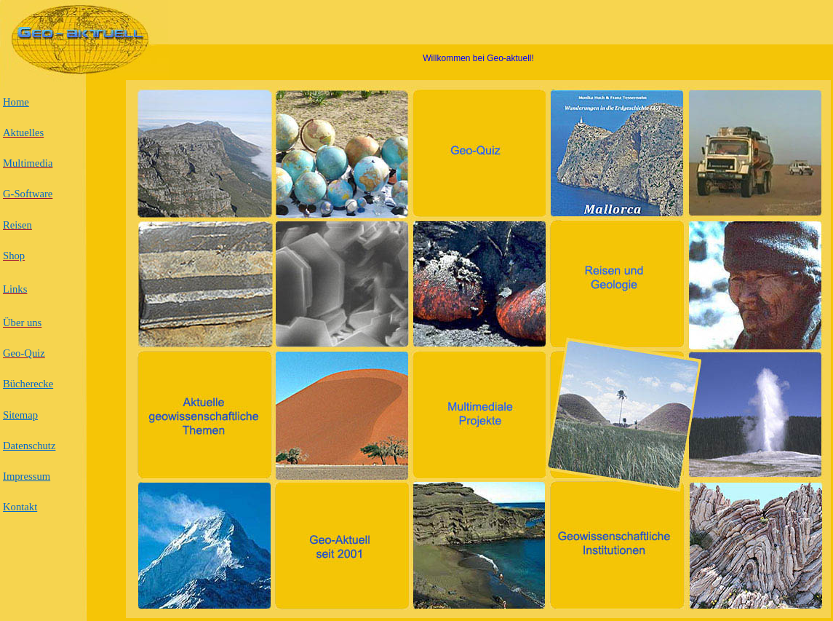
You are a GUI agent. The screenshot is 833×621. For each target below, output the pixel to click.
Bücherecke (28, 383)
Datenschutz (29, 445)
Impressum (26, 476)
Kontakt (20, 507)
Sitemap (20, 415)
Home (16, 102)
